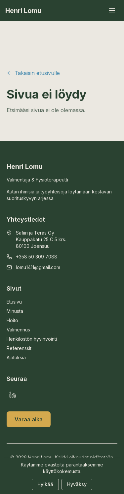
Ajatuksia (16, 357)
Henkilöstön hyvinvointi (32, 339)
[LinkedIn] (13, 395)
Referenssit (19, 348)
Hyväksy (77, 484)
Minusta (15, 311)
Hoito (12, 320)
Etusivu (14, 302)
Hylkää (45, 484)
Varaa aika (29, 419)
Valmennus (18, 329)
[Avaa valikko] (112, 10)
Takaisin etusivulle (33, 73)
